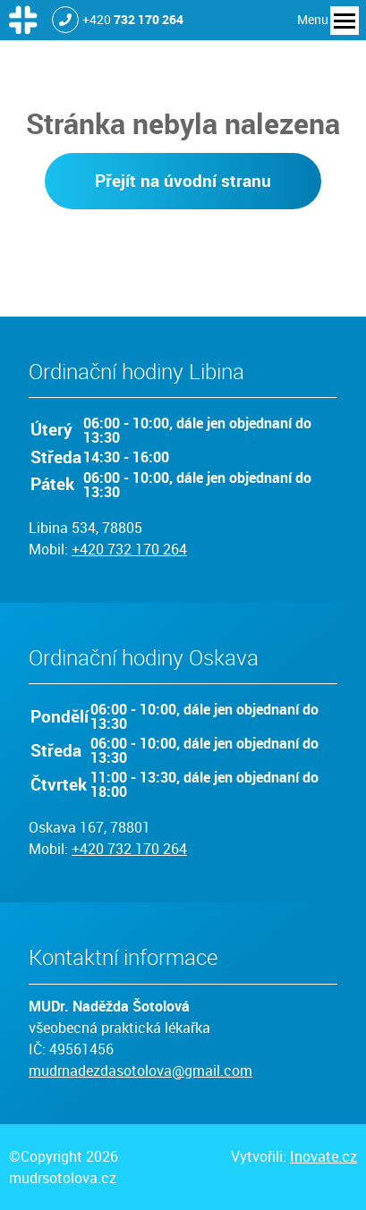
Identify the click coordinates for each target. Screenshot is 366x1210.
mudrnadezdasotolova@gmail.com (140, 1070)
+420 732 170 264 (129, 549)
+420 (132, 19)
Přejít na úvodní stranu (183, 180)
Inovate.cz (323, 1156)
